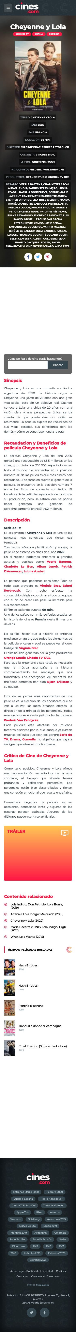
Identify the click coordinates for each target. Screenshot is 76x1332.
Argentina (40, 1232)
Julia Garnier (45, 230)
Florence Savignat (48, 215)
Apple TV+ (22, 1212)
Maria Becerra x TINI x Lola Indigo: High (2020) (38, 928)
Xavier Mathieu (33, 196)
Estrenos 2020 (56, 1253)
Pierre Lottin (57, 203)
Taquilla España (42, 1239)
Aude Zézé (62, 246)
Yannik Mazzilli (54, 226)
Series (62, 1239)
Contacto (22, 1276)
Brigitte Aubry (55, 196)
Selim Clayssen (20, 238)
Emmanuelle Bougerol (25, 226)
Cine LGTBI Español (23, 1205)
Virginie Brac (31, 147)
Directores (18, 1246)
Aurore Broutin (43, 207)
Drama (39, 34)
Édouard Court (56, 234)
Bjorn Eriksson (43, 162)
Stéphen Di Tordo (18, 199)
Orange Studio (36, 177)
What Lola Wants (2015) (27, 937)
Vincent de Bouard (40, 246)
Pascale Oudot (19, 207)
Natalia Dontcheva (33, 192)
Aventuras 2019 (56, 1219)
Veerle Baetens (30, 184)
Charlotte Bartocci (32, 203)
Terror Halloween (53, 1205)
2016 (48, 1246)
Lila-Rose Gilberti (45, 199)
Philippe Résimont (53, 211)
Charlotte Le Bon (56, 184)
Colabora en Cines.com (45, 1276)
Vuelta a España (23, 1198)
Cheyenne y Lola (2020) (27, 920)
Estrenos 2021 (38, 1259)
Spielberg (34, 1219)
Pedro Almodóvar (51, 1198)
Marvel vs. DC (27, 1225)
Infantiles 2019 (18, 1232)
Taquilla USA (17, 1239)
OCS (66, 177)
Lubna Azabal (34, 571)
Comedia (54, 34)
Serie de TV (22, 34)
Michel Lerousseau (38, 219)
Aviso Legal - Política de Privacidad (31, 1271)
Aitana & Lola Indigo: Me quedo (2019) (37, 914)
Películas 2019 (32, 1253)
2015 (35, 1246)
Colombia (60, 1232)
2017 (61, 1246)
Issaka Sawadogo (20, 215)
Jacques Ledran (38, 242)
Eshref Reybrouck (55, 147)
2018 (13, 1253)
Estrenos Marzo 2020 (26, 1191)
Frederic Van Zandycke (46, 169)
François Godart (31, 234)
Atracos (55, 1212)
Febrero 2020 (54, 1191)
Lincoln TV (55, 177)
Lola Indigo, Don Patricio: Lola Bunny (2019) (37, 906)
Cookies (61, 1271)
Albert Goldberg (45, 238)
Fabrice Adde (29, 211)
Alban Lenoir (17, 188)
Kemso (38, 223)
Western (15, 1219)
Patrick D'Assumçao (42, 188)
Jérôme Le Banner (22, 230)
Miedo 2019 (50, 1225)
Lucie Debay (52, 223)
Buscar (58, 365)
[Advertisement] (38, 307)
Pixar (39, 1212)
